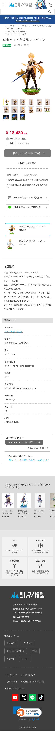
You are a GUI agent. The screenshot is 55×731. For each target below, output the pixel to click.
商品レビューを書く (37, 448)
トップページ (11, 675)
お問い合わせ (11, 682)
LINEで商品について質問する (27, 207)
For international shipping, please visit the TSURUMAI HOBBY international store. (27, 19)
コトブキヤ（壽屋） (13, 331)
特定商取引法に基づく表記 (33, 682)
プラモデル (11, 643)
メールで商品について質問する (27, 197)
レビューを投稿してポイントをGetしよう (30, 460)
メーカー (24, 659)
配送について (24, 143)
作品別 (34, 651)
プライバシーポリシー (15, 688)
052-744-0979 (23, 617)
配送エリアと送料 (30, 175)
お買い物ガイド (29, 675)
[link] (27, 713)
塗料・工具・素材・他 (15, 651)
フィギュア (27, 643)
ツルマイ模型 (30, 727)
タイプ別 (10, 659)
